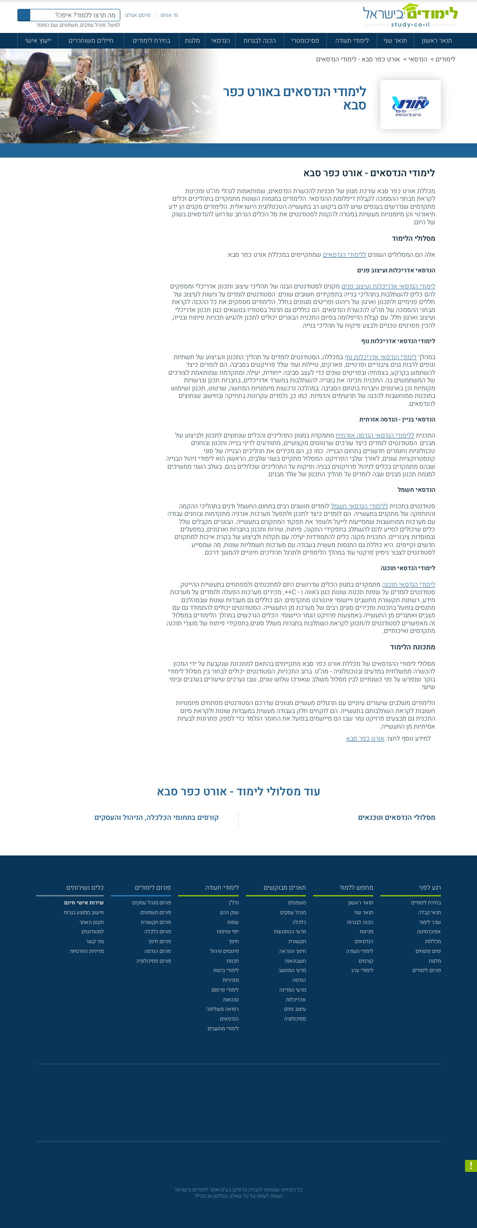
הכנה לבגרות (260, 40)
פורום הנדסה (157, 951)
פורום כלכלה (157, 932)
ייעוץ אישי (38, 40)
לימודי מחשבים (223, 1029)
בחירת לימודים (151, 40)
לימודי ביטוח (226, 970)
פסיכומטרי (305, 40)
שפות (233, 922)
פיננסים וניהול (224, 951)
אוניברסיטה (429, 932)
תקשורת (297, 941)
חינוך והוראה (292, 951)
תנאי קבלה (429, 912)
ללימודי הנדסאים (344, 254)
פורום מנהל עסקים (151, 903)
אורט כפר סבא (365, 738)
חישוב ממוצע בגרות (84, 912)
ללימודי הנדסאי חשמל (359, 506)
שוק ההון (229, 912)
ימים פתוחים (428, 951)
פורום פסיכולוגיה (153, 961)
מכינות (366, 932)
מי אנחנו (169, 15)
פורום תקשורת (156, 922)
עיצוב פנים (295, 1009)
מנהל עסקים (293, 912)
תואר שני (395, 40)
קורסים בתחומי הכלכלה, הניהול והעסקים (156, 817)
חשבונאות (295, 961)
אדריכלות (296, 1000)
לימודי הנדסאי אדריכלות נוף (380, 357)
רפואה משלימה (222, 1009)
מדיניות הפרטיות (87, 951)
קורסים (366, 961)
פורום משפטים (155, 912)
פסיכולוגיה (295, 1019)
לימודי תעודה (352, 40)
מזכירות (231, 980)
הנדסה (299, 980)
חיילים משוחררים (91, 40)
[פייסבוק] (233, 1106)
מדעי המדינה (292, 990)
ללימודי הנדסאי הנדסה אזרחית (375, 435)
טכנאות (231, 1000)
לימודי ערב (362, 970)
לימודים (445, 59)
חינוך (233, 941)
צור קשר (95, 941)
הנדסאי (220, 40)
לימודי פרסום (225, 990)
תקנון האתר (91, 922)
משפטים (297, 903)
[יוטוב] (248, 1107)
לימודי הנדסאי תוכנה (408, 584)
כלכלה (299, 922)
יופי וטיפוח (228, 932)
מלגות (192, 40)
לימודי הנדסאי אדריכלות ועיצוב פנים (388, 286)
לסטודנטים (93, 932)
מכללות (433, 941)
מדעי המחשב (292, 970)
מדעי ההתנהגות (290, 932)
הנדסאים (364, 941)
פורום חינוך (159, 941)
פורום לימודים (426, 970)
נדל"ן (234, 903)
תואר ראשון (437, 40)
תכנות (233, 961)
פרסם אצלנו (138, 15)
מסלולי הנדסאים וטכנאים (397, 817)
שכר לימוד (430, 922)
